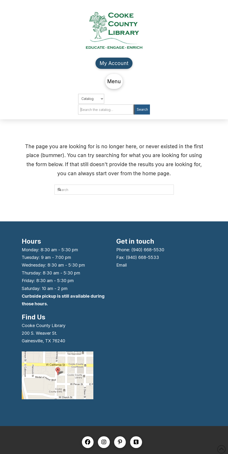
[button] (114, 81)
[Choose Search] (91, 99)
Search (142, 109)
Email (121, 265)
